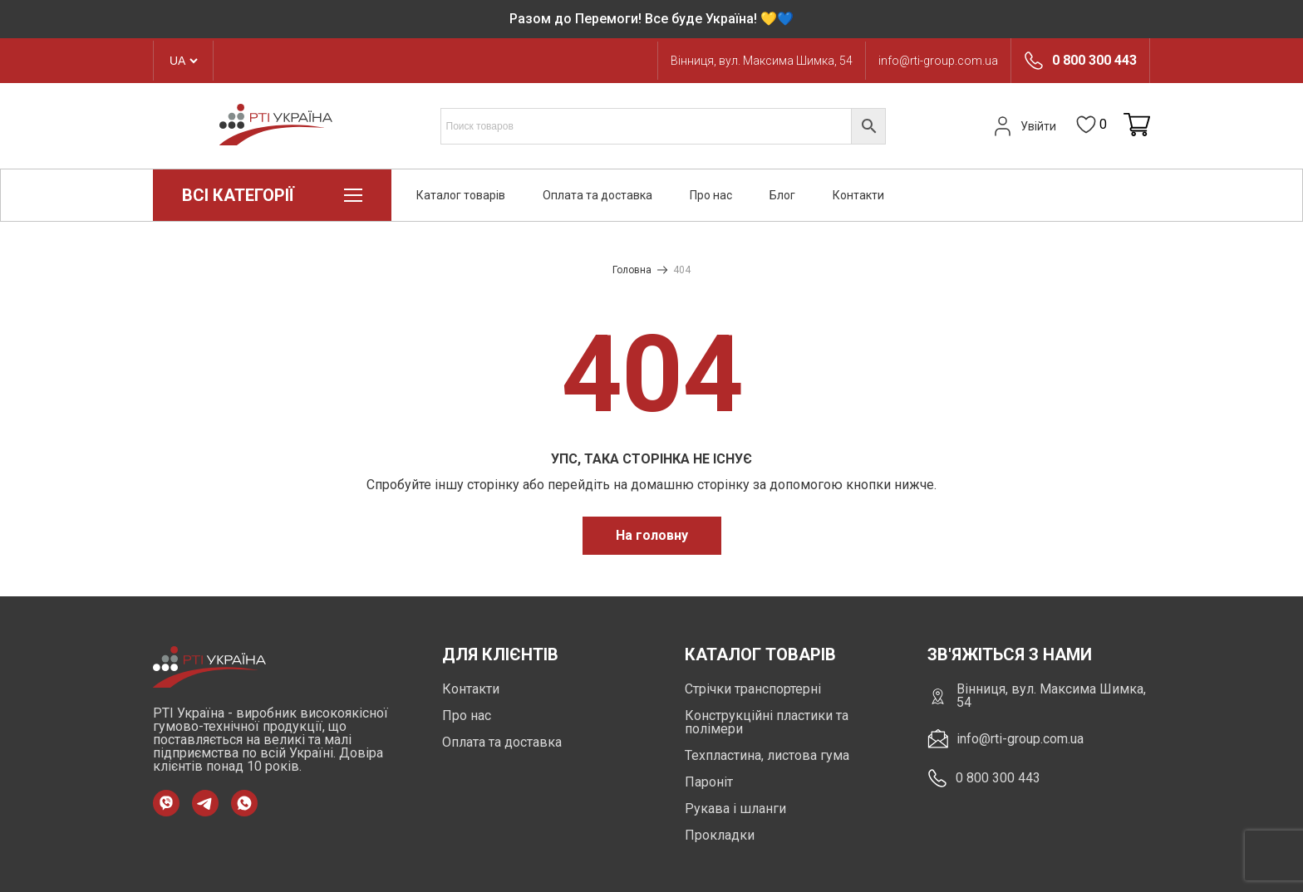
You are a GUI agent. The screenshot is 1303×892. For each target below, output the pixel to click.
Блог (782, 195)
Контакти (858, 195)
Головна (632, 270)
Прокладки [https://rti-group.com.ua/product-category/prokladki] (720, 835)
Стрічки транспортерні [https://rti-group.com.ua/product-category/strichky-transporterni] (753, 689)
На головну (652, 535)
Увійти (1023, 126)
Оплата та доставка (597, 195)
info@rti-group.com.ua (938, 60)
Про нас (711, 195)
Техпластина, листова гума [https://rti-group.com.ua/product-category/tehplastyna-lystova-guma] (767, 755)
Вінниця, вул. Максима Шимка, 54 (762, 60)
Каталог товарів (460, 195)
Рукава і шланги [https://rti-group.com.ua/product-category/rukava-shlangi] (735, 808)
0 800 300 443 (1094, 60)
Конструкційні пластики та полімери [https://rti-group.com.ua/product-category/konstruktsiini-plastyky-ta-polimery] (766, 722)
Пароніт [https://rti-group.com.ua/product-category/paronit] (709, 782)
